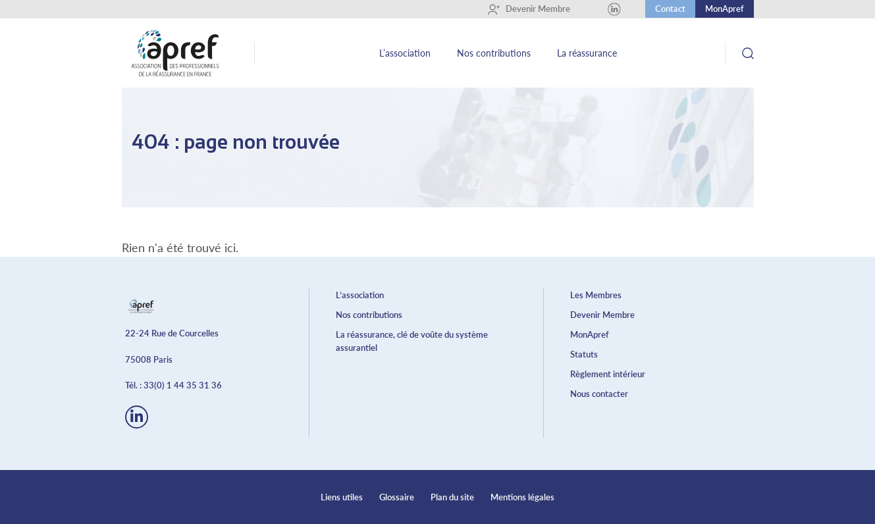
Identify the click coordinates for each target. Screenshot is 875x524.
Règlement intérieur (607, 374)
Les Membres (596, 295)
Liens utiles (342, 497)
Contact (670, 8)
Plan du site (452, 497)
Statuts (584, 354)
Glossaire (396, 497)
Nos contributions (494, 53)
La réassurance (587, 53)
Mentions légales (522, 497)
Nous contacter (599, 393)
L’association (405, 53)
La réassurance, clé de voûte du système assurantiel (412, 341)
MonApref (724, 8)
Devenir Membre (528, 9)
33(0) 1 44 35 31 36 (183, 385)
